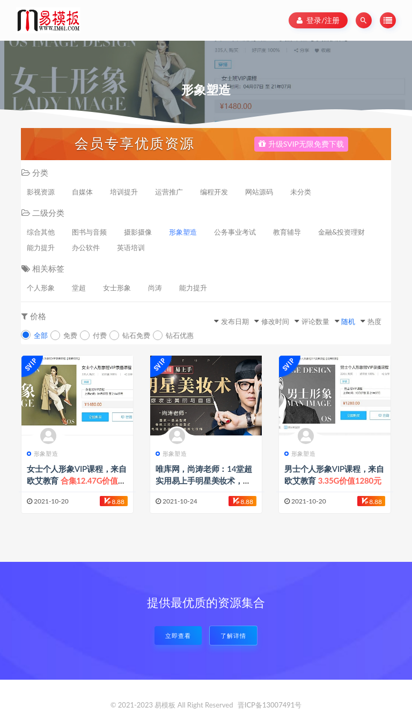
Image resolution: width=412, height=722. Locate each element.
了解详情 (233, 635)
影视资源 (41, 191)
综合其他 (41, 232)
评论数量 (315, 321)
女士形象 (117, 287)
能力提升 (41, 247)
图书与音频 (89, 232)
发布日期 (235, 321)
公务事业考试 (235, 232)
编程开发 (214, 191)
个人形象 (41, 287)
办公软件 (86, 247)
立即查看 (178, 635)
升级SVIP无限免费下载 (301, 143)
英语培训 (131, 247)
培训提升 (124, 191)
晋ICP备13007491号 (270, 705)
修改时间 (275, 321)
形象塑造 (183, 232)
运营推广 (169, 191)
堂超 (79, 287)
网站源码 (259, 191)
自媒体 (82, 191)
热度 (374, 321)
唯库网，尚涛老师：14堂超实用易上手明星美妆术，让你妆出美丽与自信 (205, 480)
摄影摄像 (138, 232)
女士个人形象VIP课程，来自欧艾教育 (77, 480)
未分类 (300, 191)
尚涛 (155, 287)
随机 (348, 321)
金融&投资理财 (341, 232)
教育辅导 (287, 232)
